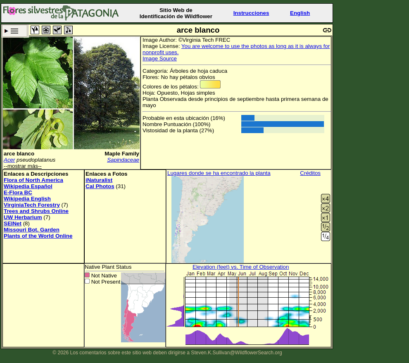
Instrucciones (251, 13)
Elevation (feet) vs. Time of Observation (241, 267)
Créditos (310, 173)
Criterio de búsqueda (14, 31)
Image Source (160, 58)
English (300, 13)
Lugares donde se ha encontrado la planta (219, 173)
